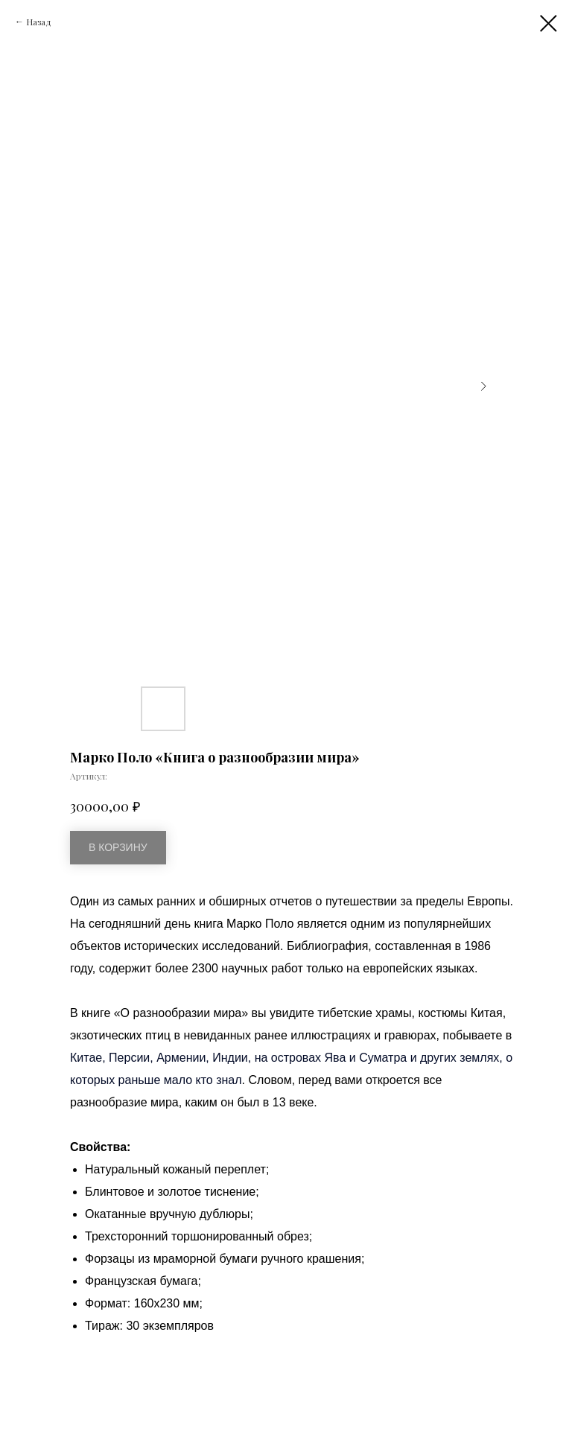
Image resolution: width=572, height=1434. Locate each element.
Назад (38, 22)
